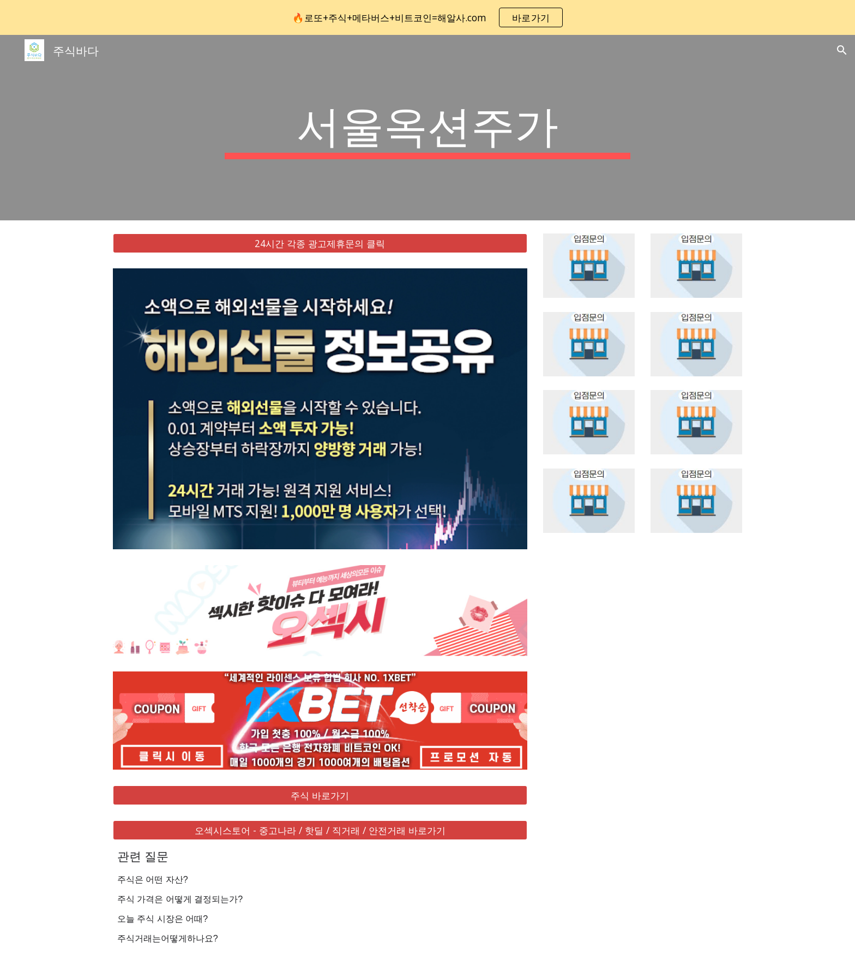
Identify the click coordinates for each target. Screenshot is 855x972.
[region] (427, 17)
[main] (427, 128)
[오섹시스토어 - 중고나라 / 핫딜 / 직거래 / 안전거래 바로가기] (320, 830)
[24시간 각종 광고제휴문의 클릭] (320, 243)
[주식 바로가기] (320, 795)
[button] (842, 50)
